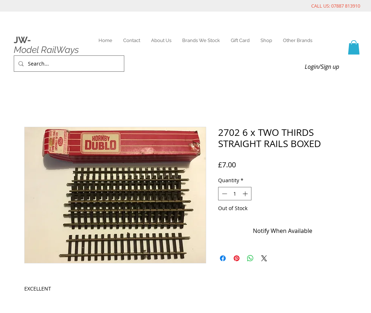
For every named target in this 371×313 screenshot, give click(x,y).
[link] (354, 47)
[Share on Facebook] (222, 258)
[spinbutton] (234, 193)
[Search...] (68, 63)
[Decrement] (223, 193)
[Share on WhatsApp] (250, 258)
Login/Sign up (322, 67)
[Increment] (245, 193)
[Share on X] (264, 258)
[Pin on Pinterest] (236, 258)
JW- (22, 39)
